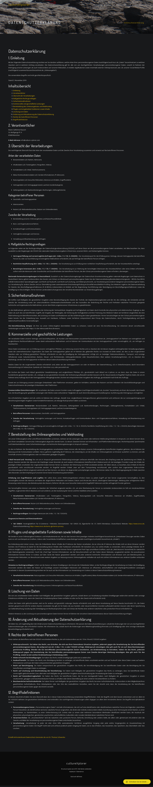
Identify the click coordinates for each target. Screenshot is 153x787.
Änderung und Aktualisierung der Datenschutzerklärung (33, 114)
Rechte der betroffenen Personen (25, 117)
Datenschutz (80, 773)
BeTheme (79, 778)
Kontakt (139, 5)
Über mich (98, 5)
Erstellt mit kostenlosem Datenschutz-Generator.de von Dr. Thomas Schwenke (36, 737)
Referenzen (125, 5)
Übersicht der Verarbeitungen (24, 96)
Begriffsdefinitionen (20, 119)
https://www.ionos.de (136, 524)
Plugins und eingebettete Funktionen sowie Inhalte (31, 109)
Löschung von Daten (20, 112)
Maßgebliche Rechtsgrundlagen (24, 98)
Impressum (72, 773)
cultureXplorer (21, 5)
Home (119, 23)
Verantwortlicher (19, 93)
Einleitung (16, 90)
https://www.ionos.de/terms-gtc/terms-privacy (46, 526)
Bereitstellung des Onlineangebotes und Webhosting (32, 106)
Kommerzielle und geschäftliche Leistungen (29, 104)
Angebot (111, 5)
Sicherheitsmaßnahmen (22, 101)
